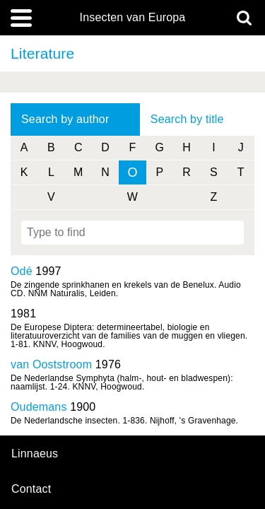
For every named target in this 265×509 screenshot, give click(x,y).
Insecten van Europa (133, 17)
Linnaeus (34, 454)
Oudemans (39, 407)
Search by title (187, 119)
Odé (22, 271)
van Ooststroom (51, 364)
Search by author (65, 119)
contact (31, 489)
